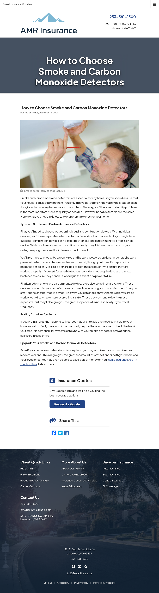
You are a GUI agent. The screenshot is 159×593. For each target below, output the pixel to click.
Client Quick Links (35, 462)
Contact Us (29, 497)
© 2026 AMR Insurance (79, 573)
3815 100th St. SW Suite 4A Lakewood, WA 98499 (36, 517)
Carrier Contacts (30, 486)
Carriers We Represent (75, 474)
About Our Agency (73, 468)
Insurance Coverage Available (79, 480)
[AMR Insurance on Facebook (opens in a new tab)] (73, 566)
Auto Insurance (111, 468)
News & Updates (72, 486)
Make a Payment (30, 474)
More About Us (74, 462)
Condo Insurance (113, 480)
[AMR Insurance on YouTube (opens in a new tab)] (79, 566)
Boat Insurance (111, 474)
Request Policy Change (34, 480)
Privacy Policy (81, 583)
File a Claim (27, 468)
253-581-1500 (123, 16)
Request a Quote (67, 404)
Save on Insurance (118, 462)
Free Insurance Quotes (17, 4)
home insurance (118, 359)
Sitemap (48, 583)
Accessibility (63, 583)
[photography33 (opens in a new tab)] (56, 190)
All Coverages (111, 486)
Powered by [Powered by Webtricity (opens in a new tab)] (104, 583)
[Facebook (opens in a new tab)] (54, 432)
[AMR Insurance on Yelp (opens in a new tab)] (86, 566)
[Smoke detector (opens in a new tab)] (33, 190)
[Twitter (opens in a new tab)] (60, 432)
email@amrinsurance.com (35, 509)
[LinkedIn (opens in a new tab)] (66, 432)
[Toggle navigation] (154, 4)
